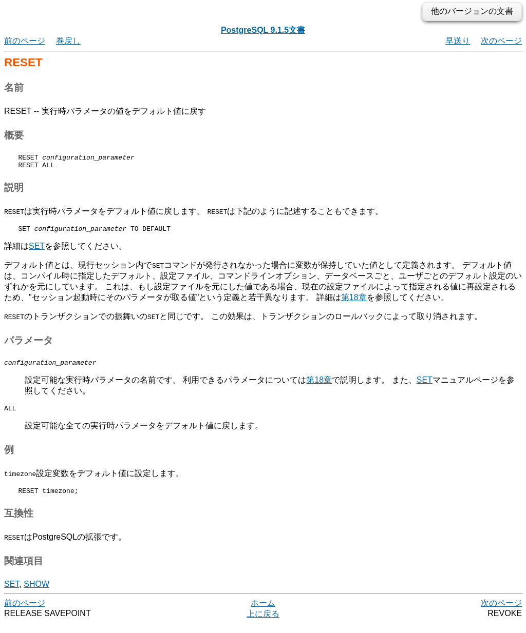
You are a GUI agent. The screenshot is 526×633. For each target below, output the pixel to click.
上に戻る (263, 623)
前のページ (24, 40)
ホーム (263, 612)
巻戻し (68, 40)
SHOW (36, 593)
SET (37, 250)
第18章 (354, 302)
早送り (457, 40)
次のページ (501, 40)
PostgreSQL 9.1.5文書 (263, 30)
